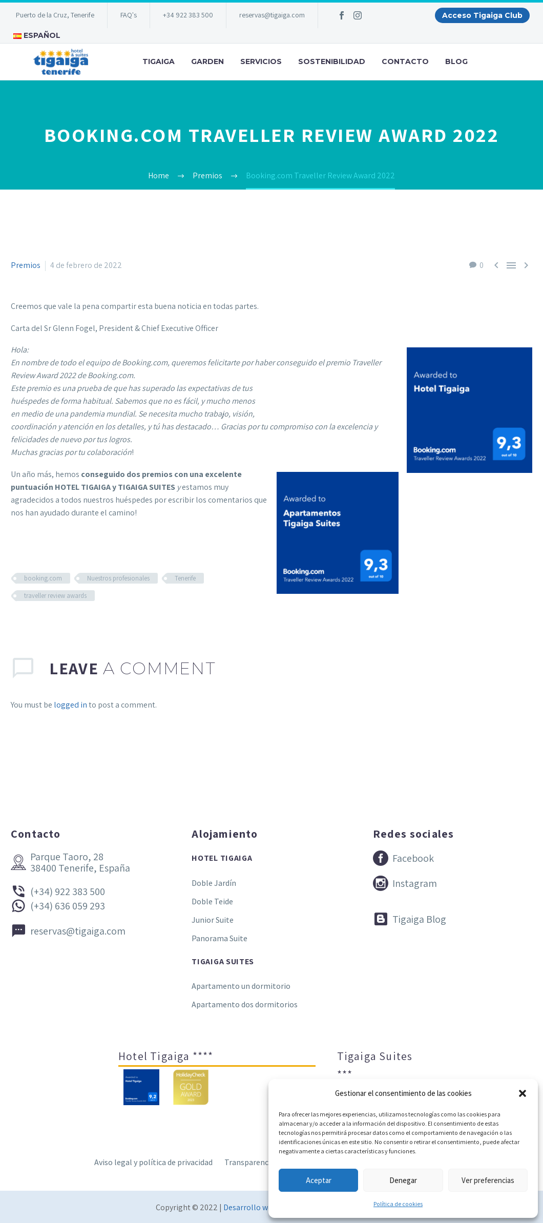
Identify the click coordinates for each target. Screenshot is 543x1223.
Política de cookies (398, 1204)
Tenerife (185, 578)
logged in (70, 704)
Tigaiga (158, 61)
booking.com (43, 578)
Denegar (403, 1180)
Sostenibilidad (331, 61)
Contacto (405, 61)
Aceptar (318, 1180)
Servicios (261, 61)
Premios (25, 265)
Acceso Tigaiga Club (482, 15)
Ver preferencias (488, 1180)
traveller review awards (55, 595)
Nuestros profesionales (118, 578)
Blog (456, 61)
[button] (522, 1093)
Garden (207, 61)
